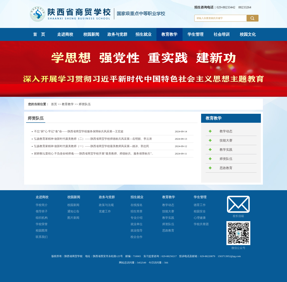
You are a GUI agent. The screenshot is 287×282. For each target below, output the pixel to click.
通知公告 (73, 211)
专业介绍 (137, 217)
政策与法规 (106, 205)
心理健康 (200, 217)
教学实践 (226, 149)
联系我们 (42, 236)
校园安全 (200, 211)
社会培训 (222, 34)
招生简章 (137, 211)
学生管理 (195, 34)
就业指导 (137, 230)
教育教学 (169, 34)
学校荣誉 (42, 224)
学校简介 (42, 205)
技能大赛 (226, 140)
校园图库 (42, 230)
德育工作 (200, 205)
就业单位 (137, 224)
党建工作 (105, 211)
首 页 (39, 34)
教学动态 (226, 131)
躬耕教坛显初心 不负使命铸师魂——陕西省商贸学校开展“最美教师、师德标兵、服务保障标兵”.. (93, 153)
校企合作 (137, 236)
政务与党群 (117, 34)
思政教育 (226, 168)
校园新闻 (91, 34)
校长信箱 (238, 216)
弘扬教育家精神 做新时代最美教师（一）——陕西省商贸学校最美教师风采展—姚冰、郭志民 (91, 146)
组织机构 (42, 217)
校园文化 (248, 34)
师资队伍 (85, 104)
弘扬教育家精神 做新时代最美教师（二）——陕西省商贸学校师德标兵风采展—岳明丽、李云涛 (93, 138)
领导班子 (42, 211)
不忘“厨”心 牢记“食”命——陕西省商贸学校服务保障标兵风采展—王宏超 (78, 131)
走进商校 (65, 34)
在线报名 (137, 205)
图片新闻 (73, 217)
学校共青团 (201, 224)
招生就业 (143, 34)
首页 (54, 104)
